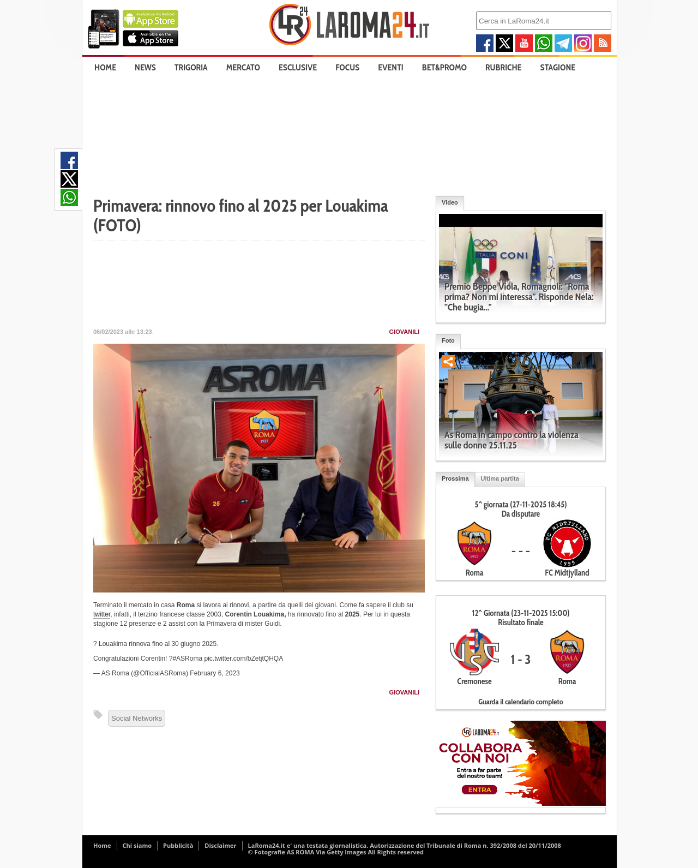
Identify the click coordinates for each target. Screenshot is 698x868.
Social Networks (136, 718)
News (145, 67)
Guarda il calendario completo (520, 702)
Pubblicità (178, 845)
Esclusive (298, 67)
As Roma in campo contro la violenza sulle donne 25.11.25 (511, 440)
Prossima (455, 478)
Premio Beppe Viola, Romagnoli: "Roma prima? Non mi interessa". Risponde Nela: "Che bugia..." (519, 296)
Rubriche (503, 67)
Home (105, 67)
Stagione (558, 67)
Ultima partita (500, 478)
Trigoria (191, 67)
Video (450, 202)
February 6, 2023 (214, 673)
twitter (101, 614)
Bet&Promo (444, 67)
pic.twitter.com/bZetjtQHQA (243, 658)
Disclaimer (220, 845)
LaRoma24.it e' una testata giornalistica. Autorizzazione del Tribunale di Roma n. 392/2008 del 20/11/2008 (404, 845)
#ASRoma (187, 658)
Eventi (390, 67)
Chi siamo (137, 845)
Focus (347, 67)
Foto (448, 340)
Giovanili (404, 331)
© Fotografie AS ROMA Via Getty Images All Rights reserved (336, 852)
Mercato (243, 67)
